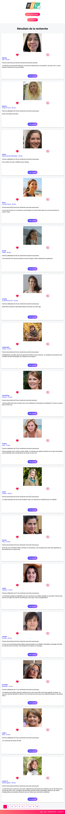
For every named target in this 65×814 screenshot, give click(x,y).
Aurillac (4, 638)
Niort (3, 734)
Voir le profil (32, 76)
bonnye (4, 540)
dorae (4, 202)
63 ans (9, 349)
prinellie (4, 299)
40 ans (14, 108)
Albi (3, 59)
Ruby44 (4, 58)
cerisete (4, 636)
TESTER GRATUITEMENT (32, 14)
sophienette (5, 347)
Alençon (4, 397)
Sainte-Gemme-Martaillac (9, 156)
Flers (3, 541)
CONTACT (61, 812)
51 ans (11, 686)
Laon (3, 445)
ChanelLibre (5, 395)
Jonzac (4, 493)
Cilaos (4, 252)
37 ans (10, 590)
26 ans (16, 300)
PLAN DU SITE (52, 812)
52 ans (8, 445)
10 (37, 806)
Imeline (4, 443)
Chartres (4, 590)
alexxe (4, 154)
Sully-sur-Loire (6, 108)
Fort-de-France (6, 204)
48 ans (14, 783)
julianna (4, 106)
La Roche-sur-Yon (7, 300)
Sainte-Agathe (6, 783)
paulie (4, 492)
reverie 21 (5, 781)
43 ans (10, 493)
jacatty (4, 251)
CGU (45, 812)
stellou (4, 733)
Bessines (5, 686)
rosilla (4, 588)
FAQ (41, 812)
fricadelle (5, 685)
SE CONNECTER (32, 19)
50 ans (8, 59)
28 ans (20, 156)
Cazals (4, 349)
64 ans (10, 638)
